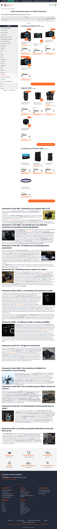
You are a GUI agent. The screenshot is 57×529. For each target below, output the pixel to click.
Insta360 (4, 511)
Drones (22, 502)
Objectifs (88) (26, 88)
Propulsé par (25, 527)
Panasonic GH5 (19, 304)
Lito (21, 514)
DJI (2, 502)
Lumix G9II (10, 220)
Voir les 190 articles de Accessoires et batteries (41, 201)
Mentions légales (20, 520)
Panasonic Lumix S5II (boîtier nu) (25, 43)
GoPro (3, 504)
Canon (3, 507)
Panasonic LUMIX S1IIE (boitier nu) (25, 68)
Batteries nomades (24, 511)
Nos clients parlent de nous (8, 495)
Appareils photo (23, 507)
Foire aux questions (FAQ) (44, 490)
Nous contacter (42, 493)
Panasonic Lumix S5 (11, 352)
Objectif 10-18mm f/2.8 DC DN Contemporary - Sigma (49, 103)
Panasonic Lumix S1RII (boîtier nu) (49, 41)
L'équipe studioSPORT (7, 490)
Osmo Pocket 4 (23, 512)
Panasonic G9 (44, 272)
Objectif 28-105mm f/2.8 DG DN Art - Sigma (25, 103)
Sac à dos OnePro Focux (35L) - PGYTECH (49, 164)
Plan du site (10, 520)
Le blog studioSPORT (6, 497)
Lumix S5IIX (29, 231)
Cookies (45, 520)
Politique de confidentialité (34, 520)
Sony (3, 505)
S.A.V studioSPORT (24, 493)
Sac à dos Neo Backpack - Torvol (37, 164)
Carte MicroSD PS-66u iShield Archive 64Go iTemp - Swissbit (25, 164)
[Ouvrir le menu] (2, 5)
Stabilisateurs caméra (25, 509)
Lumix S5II (31, 250)
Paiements (22, 490)
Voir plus (28, 23)
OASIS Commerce (31, 527)
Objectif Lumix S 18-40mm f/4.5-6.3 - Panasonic (25, 129)
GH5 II (15, 314)
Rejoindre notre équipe (7, 493)
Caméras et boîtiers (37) (30, 26)
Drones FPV (22, 504)
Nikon (3, 509)
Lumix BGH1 (29, 373)
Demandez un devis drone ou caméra (26, 496)
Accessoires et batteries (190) (32, 149)
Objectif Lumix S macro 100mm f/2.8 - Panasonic (37, 103)
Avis (29, 45)
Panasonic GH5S (45, 330)
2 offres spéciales (25, 53)
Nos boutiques (5, 492)
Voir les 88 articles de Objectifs (46, 144)
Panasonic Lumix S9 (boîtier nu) (37, 44)
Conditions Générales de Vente (28, 522)
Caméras (22, 505)
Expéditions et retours (25, 492)
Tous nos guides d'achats (44, 492)
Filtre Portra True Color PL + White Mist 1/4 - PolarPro (25, 188)
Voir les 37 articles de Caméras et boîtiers (43, 84)
